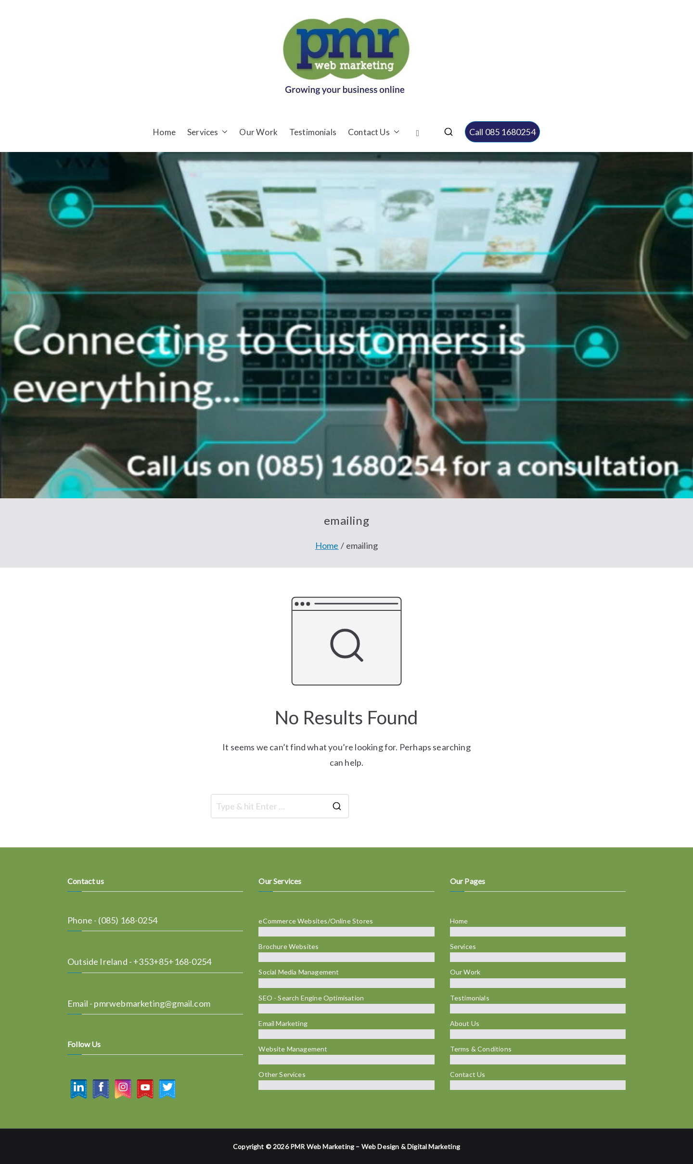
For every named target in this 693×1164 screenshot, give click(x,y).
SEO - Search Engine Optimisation (311, 998)
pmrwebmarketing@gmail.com (152, 1003)
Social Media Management (298, 972)
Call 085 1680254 (502, 132)
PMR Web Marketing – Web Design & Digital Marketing (375, 1146)
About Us (464, 1023)
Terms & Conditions (481, 1049)
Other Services (282, 1074)
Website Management (292, 1049)
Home (164, 132)
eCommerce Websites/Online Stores (315, 921)
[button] (223, 132)
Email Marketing (283, 1023)
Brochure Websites (288, 946)
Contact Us (373, 132)
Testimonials (312, 132)
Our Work (258, 132)
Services (207, 132)
